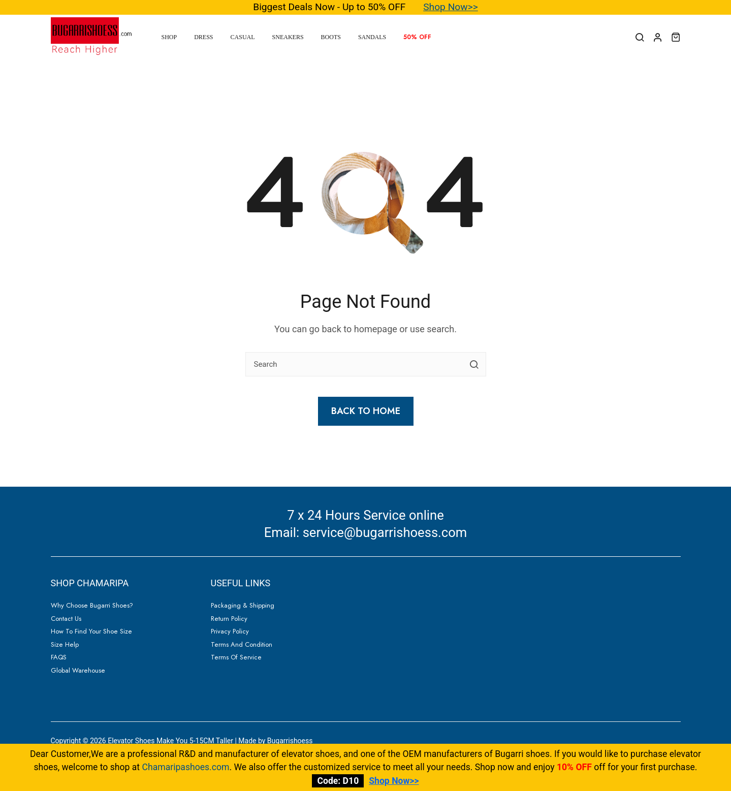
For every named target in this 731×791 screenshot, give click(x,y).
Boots (331, 37)
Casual (243, 37)
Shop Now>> (450, 7)
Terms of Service (236, 657)
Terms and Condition (241, 644)
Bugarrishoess (290, 741)
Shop (169, 37)
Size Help (65, 644)
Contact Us (66, 618)
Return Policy (229, 618)
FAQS (59, 657)
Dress (203, 37)
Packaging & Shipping (242, 605)
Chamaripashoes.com (186, 767)
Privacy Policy (230, 631)
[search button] (474, 364)
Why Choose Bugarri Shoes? (92, 605)
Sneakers (288, 37)
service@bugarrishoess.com (385, 532)
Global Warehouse (78, 670)
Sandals (372, 37)
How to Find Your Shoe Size (91, 631)
